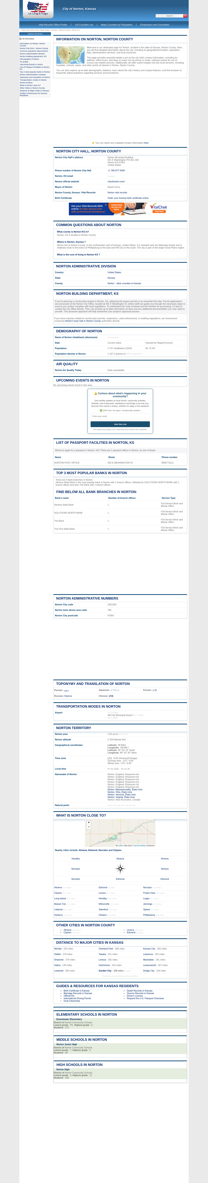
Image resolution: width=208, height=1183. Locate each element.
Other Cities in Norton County (85, 925)
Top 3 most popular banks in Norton (91, 473)
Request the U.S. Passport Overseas (145, 998)
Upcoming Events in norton (82, 380)
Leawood (58, 971)
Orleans (103, 915)
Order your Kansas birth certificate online (128, 198)
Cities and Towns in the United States (35, 30)
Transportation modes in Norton (88, 706)
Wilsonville (104, 904)
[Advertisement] (120, 108)
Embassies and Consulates (154, 24)
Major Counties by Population (116, 24)
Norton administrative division (86, 266)
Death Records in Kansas (139, 991)
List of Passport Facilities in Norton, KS (95, 442)
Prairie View (149, 893)
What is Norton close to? (81, 815)
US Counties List (84, 24)
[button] (89, 823)
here (146, 143)
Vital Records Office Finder (53, 24)
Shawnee (59, 960)
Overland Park (106, 949)
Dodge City (148, 971)
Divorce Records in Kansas (140, 993)
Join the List (120, 424)
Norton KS (76, 30)
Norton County (64, 30)
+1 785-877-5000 (116, 170)
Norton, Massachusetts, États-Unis (125, 789)
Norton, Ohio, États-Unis (120, 792)
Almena (83, 850)
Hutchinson (104, 965)
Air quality (67, 364)
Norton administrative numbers (87, 598)
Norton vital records (117, 192)
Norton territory (73, 728)
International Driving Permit (77, 998)
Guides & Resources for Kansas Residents (97, 986)
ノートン (114, 690)
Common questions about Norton (88, 225)
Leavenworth (149, 965)
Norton (111, 283)
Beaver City (60, 904)
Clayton (117, 850)
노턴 (154, 690)
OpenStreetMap (139, 846)
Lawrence (148, 954)
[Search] (185, 15)
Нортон (68, 696)
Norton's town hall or (75, 321)
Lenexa (102, 960)
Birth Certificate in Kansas (77, 991)
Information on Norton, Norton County (94, 39)
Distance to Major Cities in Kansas (89, 942)
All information (28, 39)
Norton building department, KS (87, 293)
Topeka (102, 954)
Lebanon (58, 909)
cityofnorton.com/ (116, 181)
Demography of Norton (79, 331)
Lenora (102, 893)
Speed (146, 909)
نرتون (66, 690)
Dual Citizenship (72, 1001)
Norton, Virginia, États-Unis (121, 797)
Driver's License (135, 996)
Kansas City (149, 949)
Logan (146, 898)
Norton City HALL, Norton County (88, 151)
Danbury (58, 915)
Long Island (60, 898)
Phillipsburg (149, 915)
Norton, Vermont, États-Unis (122, 794)
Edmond (92, 850)
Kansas (54, 30)
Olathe (57, 954)
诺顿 (111, 696)
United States (114, 272)
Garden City (105, 971)
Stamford (103, 909)
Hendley (76, 858)
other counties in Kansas (128, 283)
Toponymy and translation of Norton (93, 684)
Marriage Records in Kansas (78, 993)
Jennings (147, 904)
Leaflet (119, 846)
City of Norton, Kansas (79, 9)
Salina (57, 965)
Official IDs (69, 996)
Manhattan (148, 960)
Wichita (58, 949)
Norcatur (103, 850)
